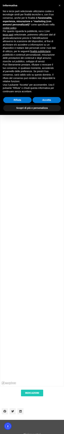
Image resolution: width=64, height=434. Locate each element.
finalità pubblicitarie (40, 51)
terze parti (8, 34)
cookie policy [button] (9, 28)
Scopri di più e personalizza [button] (32, 108)
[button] (5, 411)
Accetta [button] (46, 100)
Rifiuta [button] (17, 100)
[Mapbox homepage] (8, 383)
